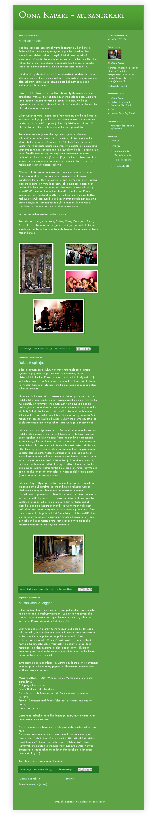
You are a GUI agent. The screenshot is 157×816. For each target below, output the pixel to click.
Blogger (100, 802)
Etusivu (70, 779)
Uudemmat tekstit (29, 779)
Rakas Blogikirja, (31, 363)
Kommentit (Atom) (36, 784)
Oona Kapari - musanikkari (71, 15)
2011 (114, 146)
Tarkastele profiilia (118, 86)
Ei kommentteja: (63, 349)
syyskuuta (120, 166)
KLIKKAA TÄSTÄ (117, 39)
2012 (114, 141)
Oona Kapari (118, 63)
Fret (113, 109)
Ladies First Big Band (123, 113)
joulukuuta (120, 151)
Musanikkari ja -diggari (35, 603)
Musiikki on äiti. (30, 41)
